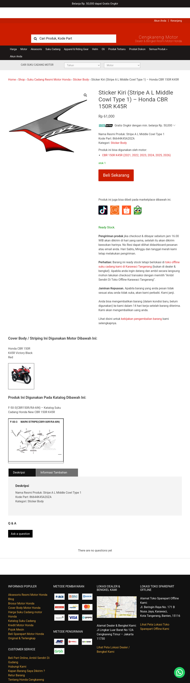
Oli (103, 40)
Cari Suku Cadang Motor (37, 55)
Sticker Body (81, 70)
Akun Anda (160, 10)
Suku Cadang (53, 40)
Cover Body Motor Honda (24, 597)
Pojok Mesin (16, 619)
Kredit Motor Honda (20, 614)
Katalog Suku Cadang (22, 610)
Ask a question (20, 523)
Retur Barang (16, 664)
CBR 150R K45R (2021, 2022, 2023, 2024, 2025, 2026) (136, 146)
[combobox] (73, 29)
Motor (23, 40)
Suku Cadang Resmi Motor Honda (49, 70)
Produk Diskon (137, 40)
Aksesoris (36, 40)
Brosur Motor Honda (21, 593)
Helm (95, 40)
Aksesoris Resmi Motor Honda (27, 584)
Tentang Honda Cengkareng (26, 669)
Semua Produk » (158, 40)
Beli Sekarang (116, 166)
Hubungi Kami (17, 656)
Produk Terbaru (117, 40)
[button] (85, 86)
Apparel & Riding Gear (76, 40)
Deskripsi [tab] (19, 463)
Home (12, 70)
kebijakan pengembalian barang (141, 310)
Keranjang (176, 10)
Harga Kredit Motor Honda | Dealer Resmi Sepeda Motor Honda (95, 19)
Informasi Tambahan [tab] (54, 463)
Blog (11, 588)
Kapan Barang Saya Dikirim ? (26, 660)
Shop (21, 70)
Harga (13, 40)
